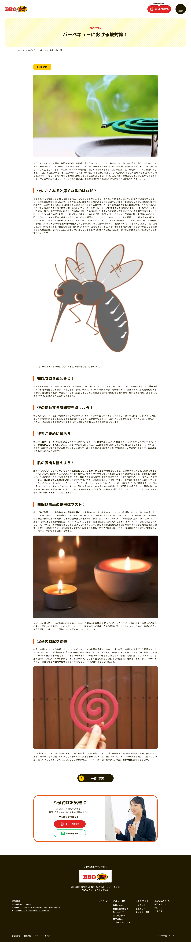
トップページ (102, 900)
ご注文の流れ (141, 905)
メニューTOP (119, 901)
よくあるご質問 (142, 912)
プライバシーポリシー (43, 935)
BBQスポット (160, 904)
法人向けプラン (120, 912)
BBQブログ (159, 907)
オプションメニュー (122, 922)
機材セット (118, 905)
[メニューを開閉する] (180, 9)
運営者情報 (16, 935)
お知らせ (158, 911)
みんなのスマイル (162, 900)
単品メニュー (119, 919)
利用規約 (27, 935)
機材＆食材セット (121, 908)
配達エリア (140, 908)
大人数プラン (119, 915)
